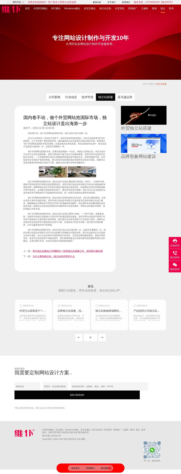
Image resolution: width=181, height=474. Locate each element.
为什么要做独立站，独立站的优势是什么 (54, 256)
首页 (27, 8)
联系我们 (126, 2)
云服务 (144, 8)
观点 (163, 8)
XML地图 (81, 443)
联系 (171, 8)
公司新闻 (54, 97)
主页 (145, 84)
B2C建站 (55, 8)
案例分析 (97, 2)
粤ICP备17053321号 (51, 440)
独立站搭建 (161, 84)
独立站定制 (105, 8)
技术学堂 (87, 97)
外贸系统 (119, 8)
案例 (154, 8)
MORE (90, 342)
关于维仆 (111, 2)
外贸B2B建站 (40, 8)
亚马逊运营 (125, 97)
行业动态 (71, 97)
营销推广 (132, 8)
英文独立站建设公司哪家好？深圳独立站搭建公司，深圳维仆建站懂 (68, 251)
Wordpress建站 (72, 8)
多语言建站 (90, 8)
